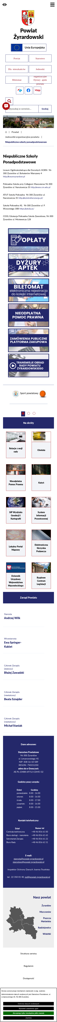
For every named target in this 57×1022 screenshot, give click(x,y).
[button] (4, 4)
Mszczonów (45, 911)
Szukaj (45, 109)
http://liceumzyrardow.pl (14, 177)
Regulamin (28, 966)
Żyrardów (46, 905)
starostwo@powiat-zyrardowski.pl (28, 862)
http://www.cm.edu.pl (40, 187)
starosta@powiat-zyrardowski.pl (28, 859)
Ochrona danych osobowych (28, 1004)
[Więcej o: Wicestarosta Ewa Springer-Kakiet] (23, 643)
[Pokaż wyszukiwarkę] (9, 101)
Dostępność (28, 978)
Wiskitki (47, 933)
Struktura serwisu (28, 954)
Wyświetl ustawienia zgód (28, 1008)
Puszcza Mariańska (46, 920)
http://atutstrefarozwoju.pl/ (31, 198)
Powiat (15, 132)
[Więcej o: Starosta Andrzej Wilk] (23, 616)
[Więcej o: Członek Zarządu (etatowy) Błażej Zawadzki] (23, 669)
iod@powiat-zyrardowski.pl (37, 877)
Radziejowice (44, 927)
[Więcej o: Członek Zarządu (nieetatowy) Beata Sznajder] (23, 696)
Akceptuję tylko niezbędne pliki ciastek (28, 1013)
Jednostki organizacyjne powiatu (22, 137)
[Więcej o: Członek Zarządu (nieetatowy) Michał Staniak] (23, 722)
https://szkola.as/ (26, 209)
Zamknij (28, 1018)
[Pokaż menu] (52, 4)
